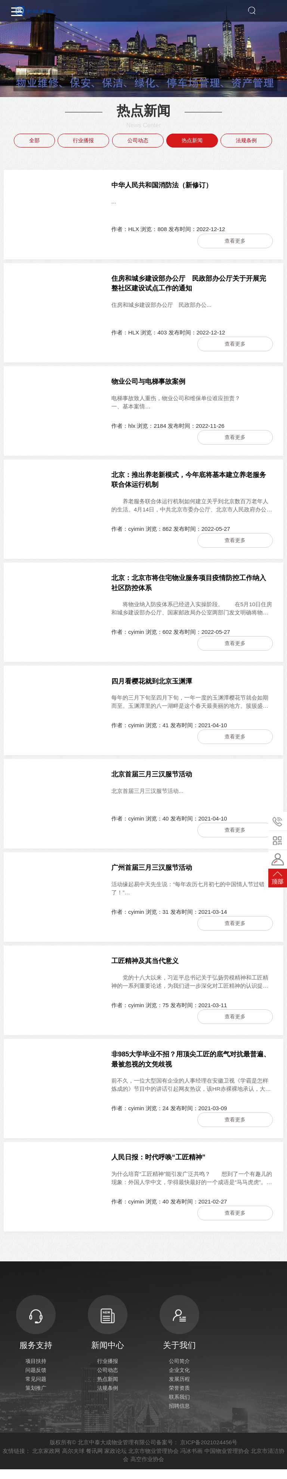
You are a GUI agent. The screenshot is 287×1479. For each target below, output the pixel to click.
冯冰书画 (191, 1460)
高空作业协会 (147, 1469)
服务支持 (35, 1331)
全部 (34, 140)
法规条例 (246, 140)
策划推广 (35, 1398)
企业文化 (179, 1380)
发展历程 (179, 1389)
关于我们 (179, 1331)
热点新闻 (192, 140)
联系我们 (179, 1407)
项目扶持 (35, 1371)
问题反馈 (35, 1380)
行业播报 (83, 140)
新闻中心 (107, 1331)
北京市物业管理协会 (153, 1460)
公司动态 (137, 140)
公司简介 (179, 1371)
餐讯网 (94, 1460)
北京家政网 (46, 1460)
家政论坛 (115, 1460)
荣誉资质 (179, 1398)
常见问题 (35, 1389)
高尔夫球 (73, 1460)
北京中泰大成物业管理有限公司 (117, 1452)
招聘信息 (179, 1416)
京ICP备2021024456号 (208, 1452)
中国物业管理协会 (226, 1460)
